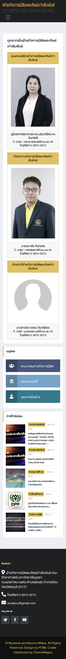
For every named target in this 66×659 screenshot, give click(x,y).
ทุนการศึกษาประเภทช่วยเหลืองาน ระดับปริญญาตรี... (41, 483)
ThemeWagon (42, 652)
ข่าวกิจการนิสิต (35, 514)
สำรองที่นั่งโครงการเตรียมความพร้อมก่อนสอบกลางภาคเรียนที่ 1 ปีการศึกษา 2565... (42, 527)
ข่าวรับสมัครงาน (36, 494)
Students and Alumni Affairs (27, 643)
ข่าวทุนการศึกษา (36, 472)
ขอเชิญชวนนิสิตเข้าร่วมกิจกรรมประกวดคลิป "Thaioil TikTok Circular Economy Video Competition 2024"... (41, 439)
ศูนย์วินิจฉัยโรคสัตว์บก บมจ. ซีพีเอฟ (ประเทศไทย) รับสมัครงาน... (42, 505)
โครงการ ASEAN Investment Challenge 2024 (41, 461)
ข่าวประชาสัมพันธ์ (37, 424)
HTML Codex (47, 647)
